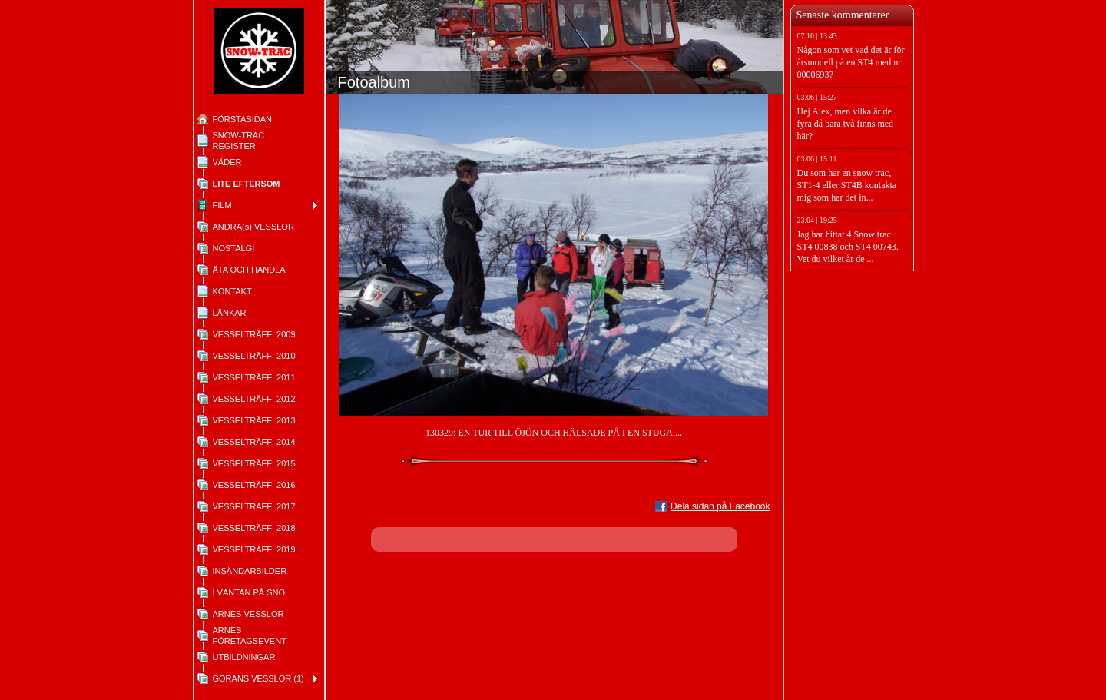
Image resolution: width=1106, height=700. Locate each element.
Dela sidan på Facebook (720, 506)
